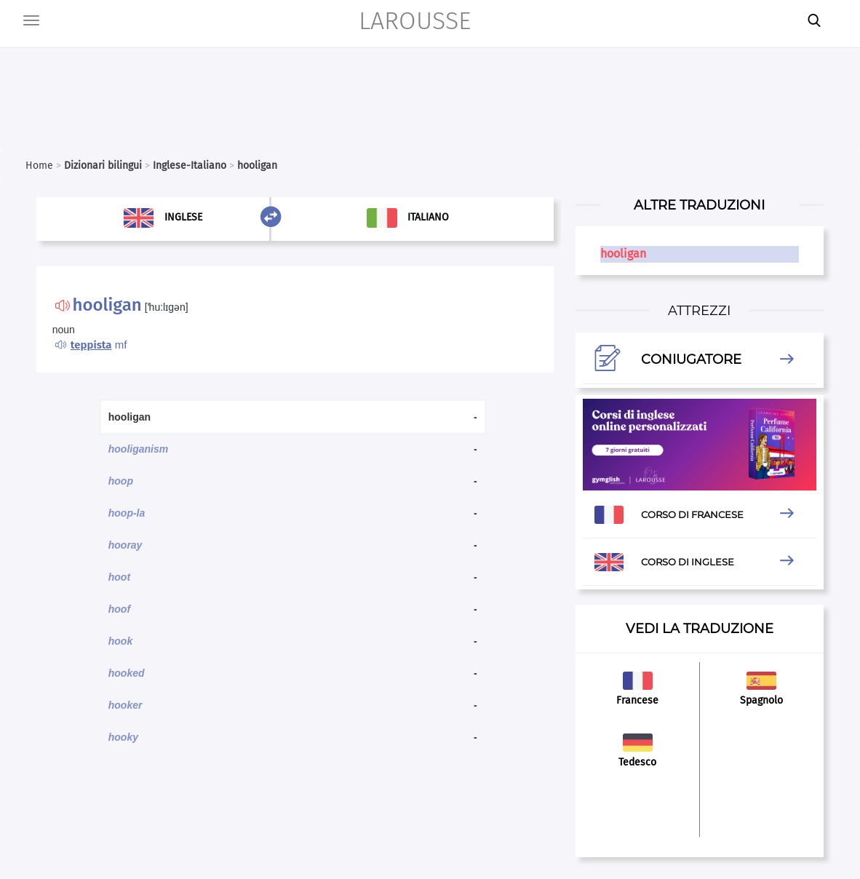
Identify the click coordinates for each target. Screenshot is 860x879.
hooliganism (138, 449)
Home (39, 165)
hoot (119, 577)
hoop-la (127, 513)
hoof (119, 609)
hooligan (623, 253)
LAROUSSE (415, 21)
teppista (91, 344)
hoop (120, 481)
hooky (123, 737)
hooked (126, 673)
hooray (125, 545)
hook (120, 641)
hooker (125, 705)
